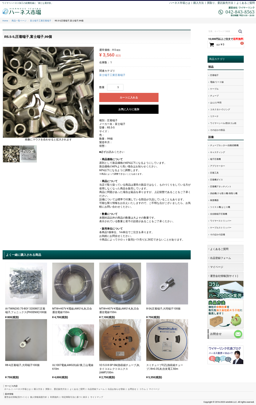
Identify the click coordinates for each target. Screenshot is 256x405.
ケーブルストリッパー (220, 227)
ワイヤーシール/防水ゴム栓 (223, 123)
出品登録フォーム (220, 258)
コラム (142, 389)
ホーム (7, 389)
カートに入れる (129, 97)
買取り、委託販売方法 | (221, 2)
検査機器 (214, 200)
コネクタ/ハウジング (220, 109)
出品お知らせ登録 (116, 389)
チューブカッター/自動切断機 (224, 145)
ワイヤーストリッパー (220, 221)
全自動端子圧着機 (218, 214)
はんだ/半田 (216, 102)
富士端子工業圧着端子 (112, 75)
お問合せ (132, 389)
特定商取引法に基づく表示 (74, 397)
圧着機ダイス (216, 179)
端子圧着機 (215, 159)
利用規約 (54, 397)
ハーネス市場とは (179, 2)
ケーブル (214, 89)
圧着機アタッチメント (220, 186)
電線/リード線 (217, 82)
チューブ (214, 96)
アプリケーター (217, 166)
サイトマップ (96, 397)
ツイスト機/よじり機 (220, 207)
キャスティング (217, 152)
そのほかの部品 (217, 130)
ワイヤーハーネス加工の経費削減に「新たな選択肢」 (27, 3)
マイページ (216, 267)
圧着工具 (214, 173)
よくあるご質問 (245, 2)
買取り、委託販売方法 (56, 389)
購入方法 (198, 2)
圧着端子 (214, 75)
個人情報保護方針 (38, 397)
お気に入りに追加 (128, 109)
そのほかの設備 (217, 234)
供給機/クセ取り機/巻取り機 (223, 193)
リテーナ (214, 116)
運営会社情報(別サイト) (224, 276)
